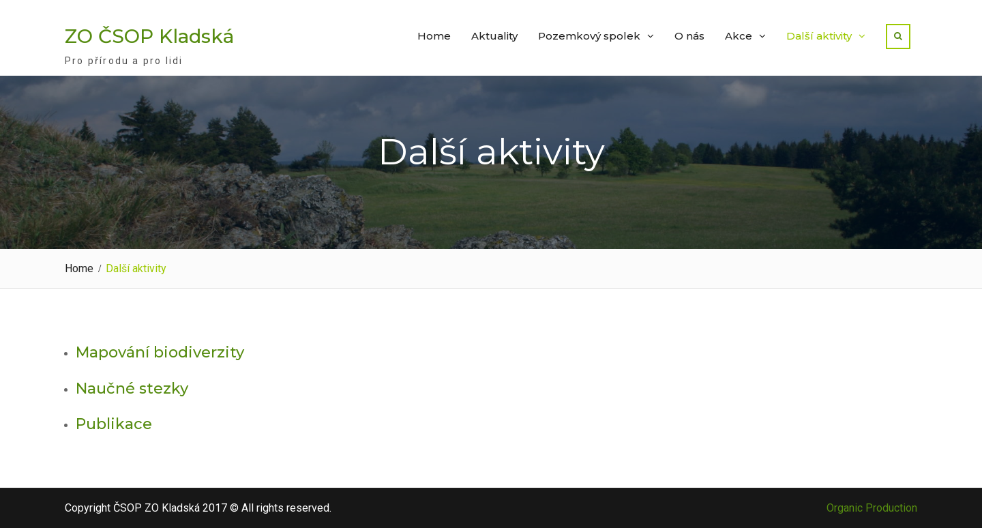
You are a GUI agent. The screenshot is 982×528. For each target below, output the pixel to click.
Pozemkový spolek (589, 35)
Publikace (114, 424)
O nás (689, 35)
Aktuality (494, 35)
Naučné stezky (132, 388)
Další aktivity (819, 35)
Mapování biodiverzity (160, 352)
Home (434, 35)
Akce (738, 35)
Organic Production (872, 507)
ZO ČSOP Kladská (149, 36)
